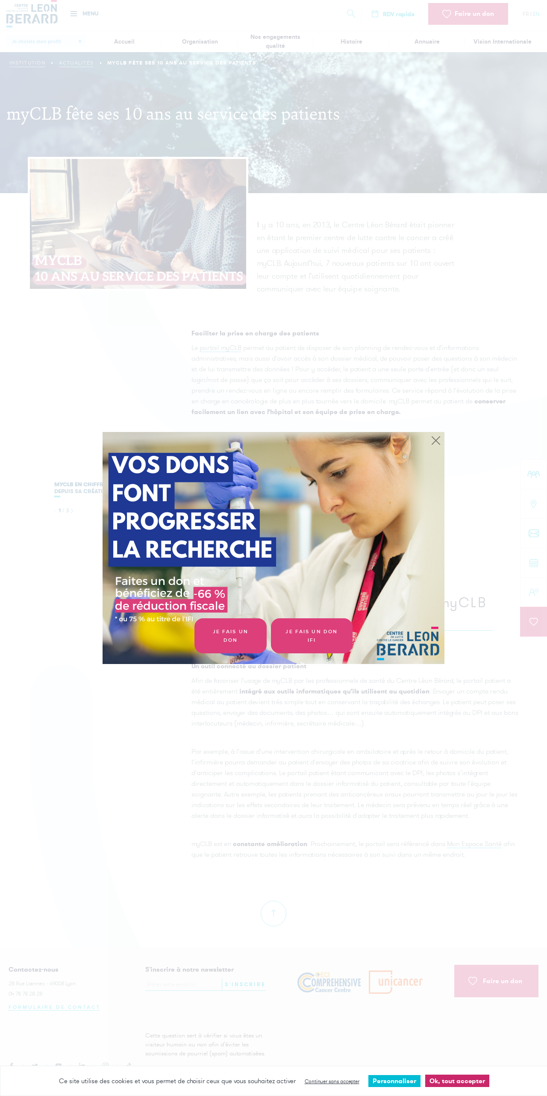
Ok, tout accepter (457, 1081)
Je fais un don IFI (311, 636)
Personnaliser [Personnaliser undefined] (394, 1081)
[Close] (435, 441)
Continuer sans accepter (332, 1081)
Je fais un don (230, 636)
